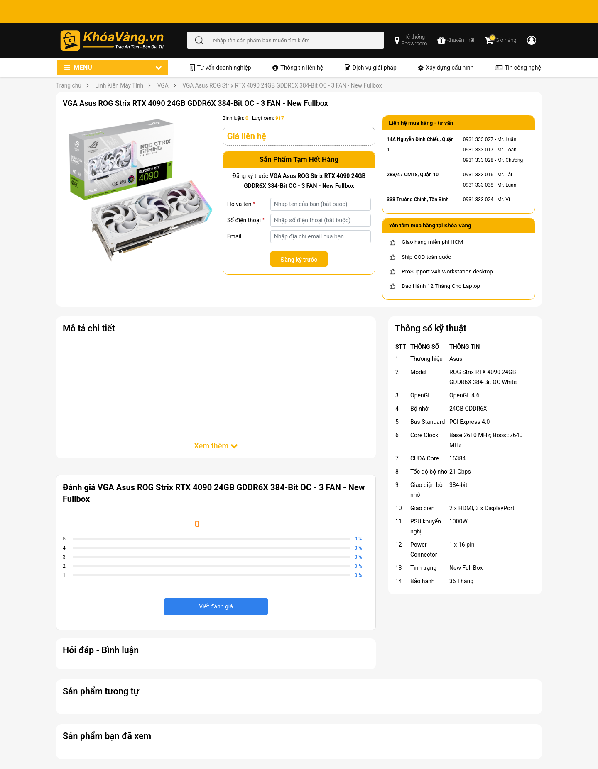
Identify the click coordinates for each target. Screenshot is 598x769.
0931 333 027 (478, 139)
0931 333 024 (478, 199)
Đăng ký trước (299, 259)
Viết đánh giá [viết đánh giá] (216, 606)
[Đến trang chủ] (123, 40)
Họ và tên (241, 204)
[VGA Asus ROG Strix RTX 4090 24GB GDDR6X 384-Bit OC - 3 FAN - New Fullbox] (139, 191)
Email (234, 236)
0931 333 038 (478, 185)
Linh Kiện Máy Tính (119, 85)
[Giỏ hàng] (500, 40)
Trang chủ (68, 85)
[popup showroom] (411, 40)
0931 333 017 (478, 150)
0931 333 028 (478, 160)
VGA (163, 85)
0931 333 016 (478, 175)
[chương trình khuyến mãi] (455, 40)
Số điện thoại (246, 220)
